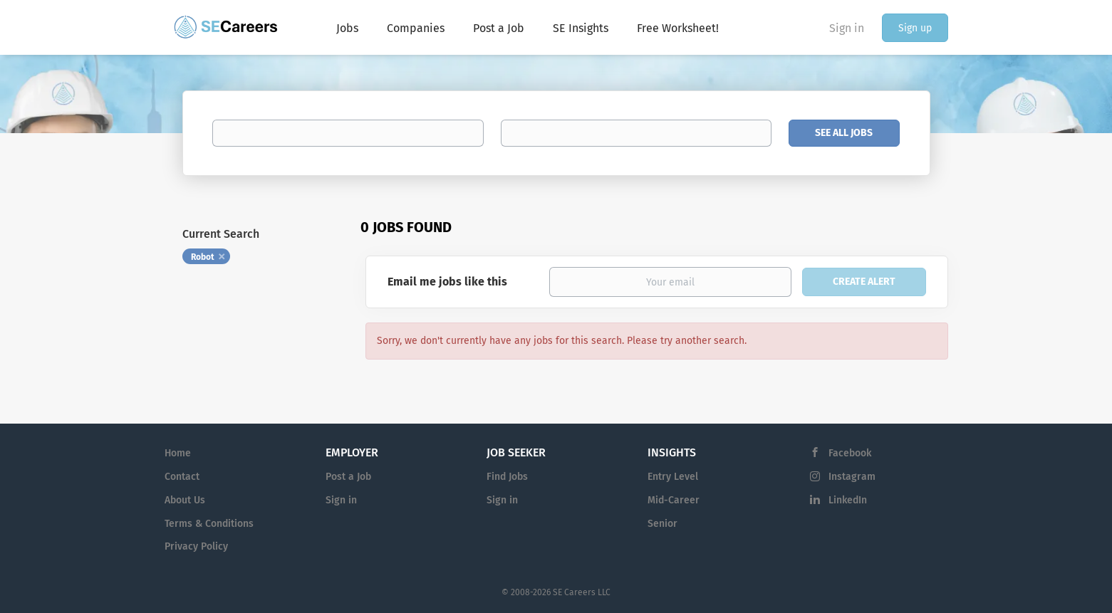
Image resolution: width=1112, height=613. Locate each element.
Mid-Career (674, 500)
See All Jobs (844, 133)
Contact (182, 477)
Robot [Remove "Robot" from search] (202, 257)
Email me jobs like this (447, 281)
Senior (662, 524)
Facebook (849, 453)
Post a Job (348, 477)
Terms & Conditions (209, 524)
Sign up (915, 28)
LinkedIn (847, 500)
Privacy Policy (196, 546)
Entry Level (673, 477)
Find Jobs (507, 477)
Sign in (846, 28)
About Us (185, 500)
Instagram (851, 477)
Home (178, 453)
